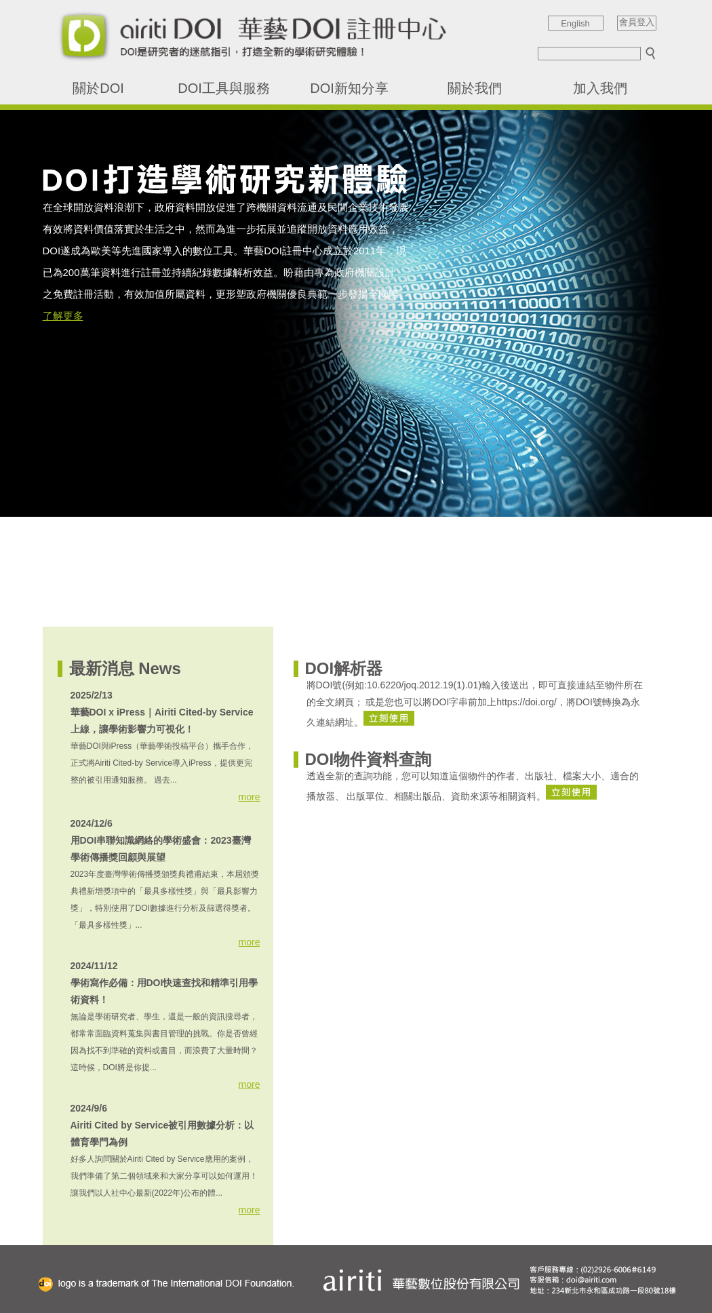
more (249, 796)
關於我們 (475, 88)
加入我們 (600, 88)
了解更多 (63, 315)
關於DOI (98, 88)
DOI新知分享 (349, 88)
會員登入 (636, 22)
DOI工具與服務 (224, 88)
